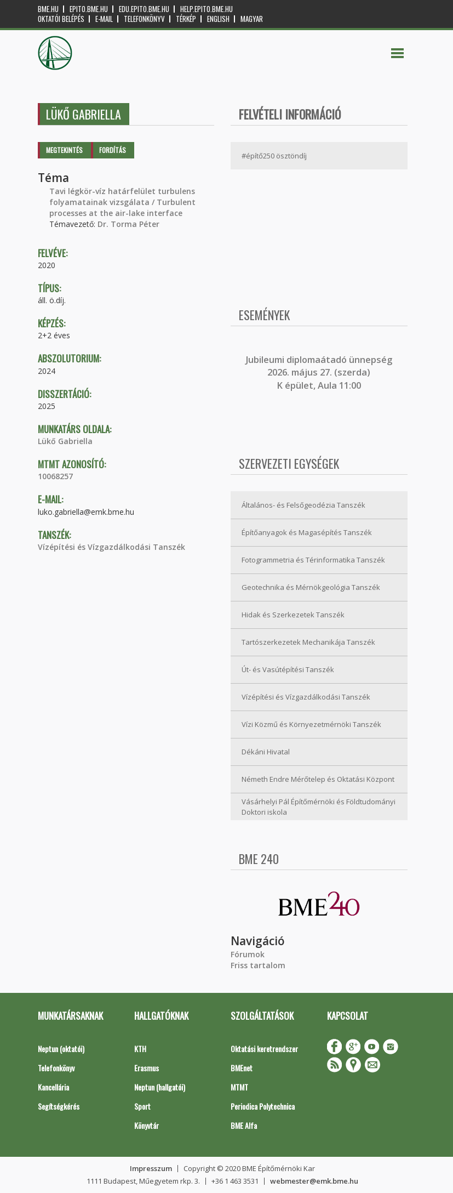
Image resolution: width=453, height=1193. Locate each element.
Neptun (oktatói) (61, 1048)
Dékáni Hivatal (266, 752)
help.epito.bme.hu (206, 9)
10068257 (55, 476)
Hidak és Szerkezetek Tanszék (293, 615)
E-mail (104, 18)
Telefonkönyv (144, 18)
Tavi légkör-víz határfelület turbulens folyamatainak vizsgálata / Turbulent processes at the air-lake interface (122, 202)
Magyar (251, 18)
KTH (140, 1048)
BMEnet (242, 1067)
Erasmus (146, 1067)
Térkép (186, 18)
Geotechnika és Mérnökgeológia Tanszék (311, 587)
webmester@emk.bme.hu (314, 1181)
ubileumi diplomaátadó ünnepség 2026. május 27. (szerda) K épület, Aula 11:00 (320, 372)
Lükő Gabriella (65, 441)
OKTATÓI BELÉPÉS (61, 18)
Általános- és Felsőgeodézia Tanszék (303, 505)
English (218, 18)
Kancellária (53, 1087)
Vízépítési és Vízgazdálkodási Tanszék (111, 547)
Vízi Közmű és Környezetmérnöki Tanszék (311, 724)
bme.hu (48, 9)
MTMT (239, 1087)
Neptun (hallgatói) (159, 1087)
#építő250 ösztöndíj (274, 156)
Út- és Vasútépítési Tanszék (288, 669)
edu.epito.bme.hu (144, 9)
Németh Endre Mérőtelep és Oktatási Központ (318, 779)
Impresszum (151, 1168)
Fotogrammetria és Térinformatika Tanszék (313, 560)
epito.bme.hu (89, 9)
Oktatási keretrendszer (264, 1048)
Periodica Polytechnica (263, 1106)
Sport (142, 1106)
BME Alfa (244, 1125)
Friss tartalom (258, 965)
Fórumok (248, 954)
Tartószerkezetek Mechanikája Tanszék (308, 642)
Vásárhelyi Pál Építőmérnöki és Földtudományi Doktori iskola (318, 807)
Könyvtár (146, 1125)
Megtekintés (64, 150)
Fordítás (112, 150)
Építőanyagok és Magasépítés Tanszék (307, 532)
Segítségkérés (58, 1106)
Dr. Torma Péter (128, 224)
